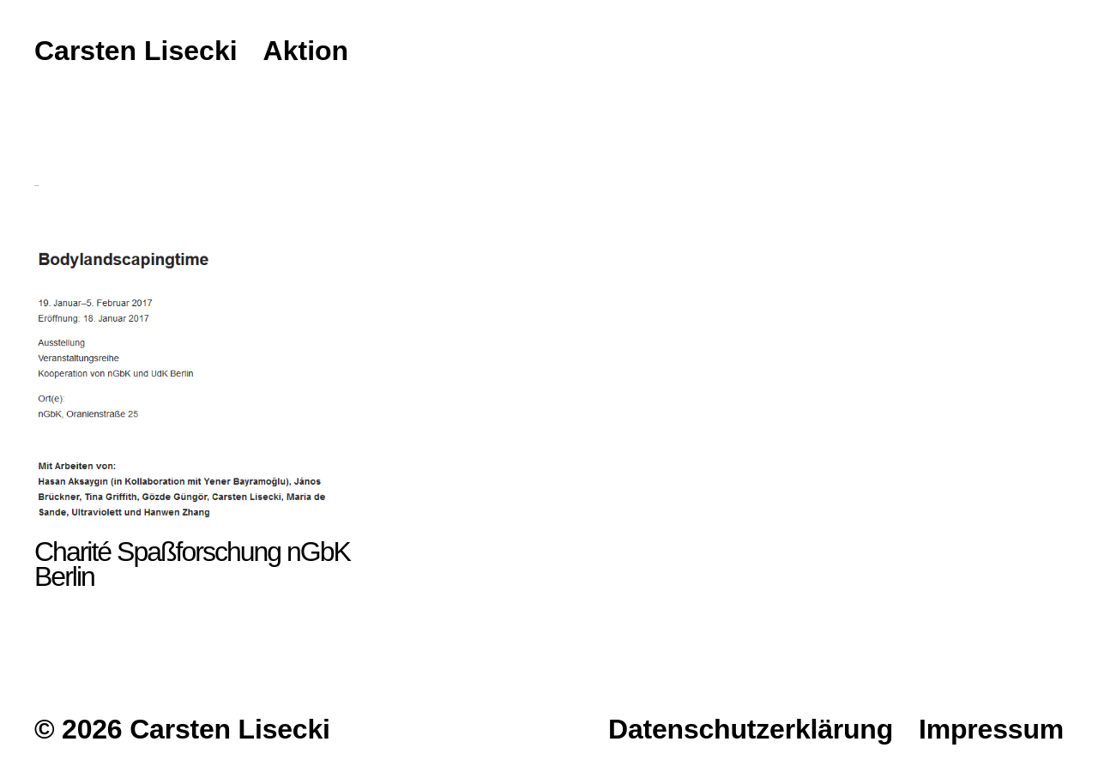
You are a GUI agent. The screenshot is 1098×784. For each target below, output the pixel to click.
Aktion (306, 51)
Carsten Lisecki (136, 51)
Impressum (991, 729)
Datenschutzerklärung (750, 729)
